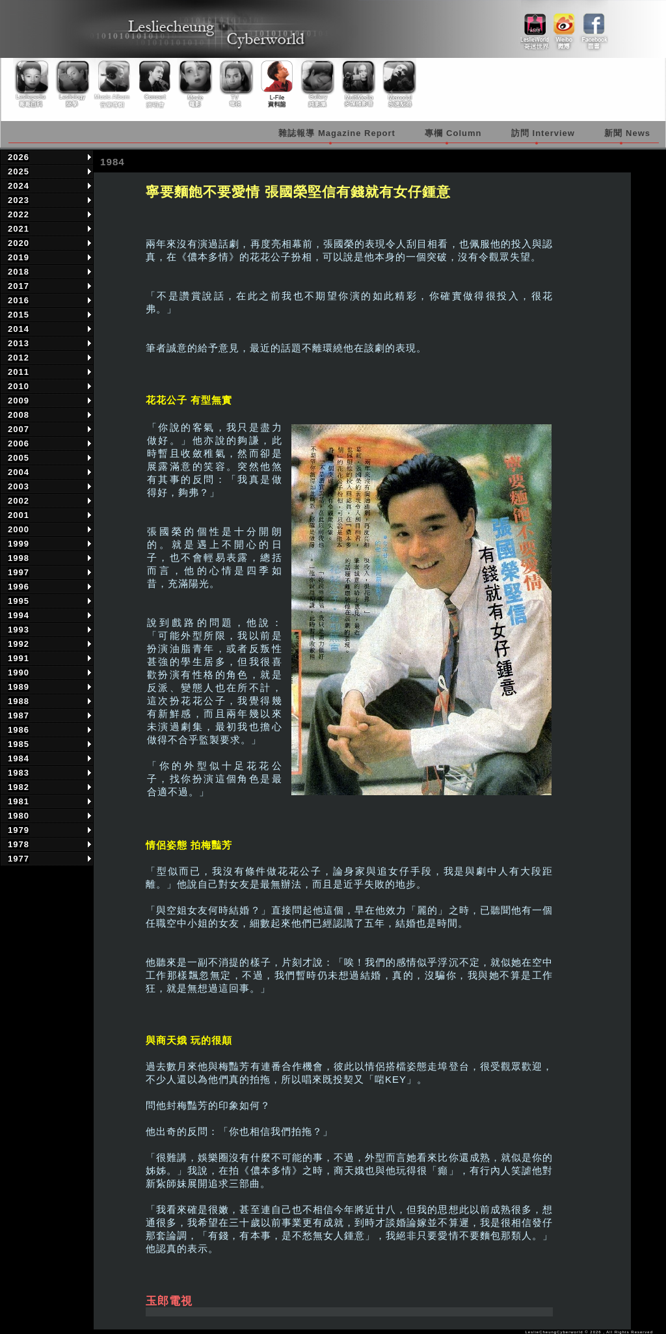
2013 (18, 343)
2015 (18, 315)
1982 (18, 787)
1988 (18, 701)
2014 (18, 329)
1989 (18, 687)
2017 (18, 286)
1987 (18, 715)
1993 (18, 629)
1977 (18, 859)
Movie (194, 84)
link (535, 26)
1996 (18, 587)
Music (114, 84)
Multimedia (356, 84)
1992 (18, 644)
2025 (18, 171)
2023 (18, 200)
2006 (18, 443)
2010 (18, 386)
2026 (18, 157)
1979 (18, 830)
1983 (18, 773)
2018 (18, 272)
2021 (18, 229)
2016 (18, 300)
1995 (18, 601)
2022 (18, 214)
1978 (18, 844)
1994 (18, 615)
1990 (18, 672)
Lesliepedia (33, 84)
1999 (18, 544)
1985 (18, 744)
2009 (18, 400)
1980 (18, 816)
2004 (18, 472)
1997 (18, 572)
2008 (18, 415)
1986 (18, 730)
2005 (18, 458)
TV (235, 84)
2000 (18, 529)
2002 (18, 501)
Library (275, 84)
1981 (18, 801)
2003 (18, 486)
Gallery (315, 84)
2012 (18, 357)
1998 (18, 558)
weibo (564, 26)
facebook (593, 26)
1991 (18, 658)
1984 (18, 758)
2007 (18, 429)
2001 (18, 515)
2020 (18, 243)
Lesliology (73, 84)
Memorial (396, 84)
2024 (18, 186)
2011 (18, 372)
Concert (154, 84)
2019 (18, 257)
